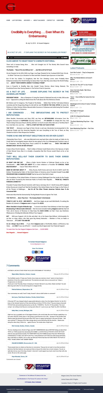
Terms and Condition (89, 389)
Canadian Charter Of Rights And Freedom (74, 383)
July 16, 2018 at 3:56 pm (62, 310)
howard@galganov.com (37, 244)
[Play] (8, 57)
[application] (37, 57)
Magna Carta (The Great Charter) (71, 375)
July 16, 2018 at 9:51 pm (62, 356)
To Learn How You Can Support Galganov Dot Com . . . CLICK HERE (27, 229)
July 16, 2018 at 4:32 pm (62, 326)
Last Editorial (17, 20)
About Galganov (39, 20)
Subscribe (60, 20)
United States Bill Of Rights (69, 379)
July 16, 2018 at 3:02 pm (62, 297)
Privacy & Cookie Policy (74, 389)
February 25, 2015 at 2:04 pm (61, 274)
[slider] (35, 57)
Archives (28, 20)
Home (8, 20)
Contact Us (51, 20)
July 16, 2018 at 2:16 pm (62, 289)
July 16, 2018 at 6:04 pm (62, 343)
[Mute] (62, 57)
